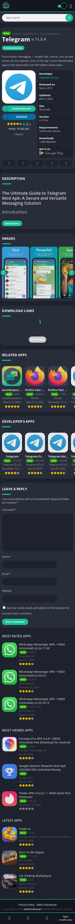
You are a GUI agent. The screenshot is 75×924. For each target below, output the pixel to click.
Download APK (16, 109)
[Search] (37, 18)
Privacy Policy (26, 904)
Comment (9, 509)
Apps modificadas (65, 918)
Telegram (52, 163)
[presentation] (37, 326)
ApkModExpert (33, 909)
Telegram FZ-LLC (49, 77)
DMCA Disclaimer (47, 904)
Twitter (23, 163)
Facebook (9, 163)
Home (16, 33)
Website (7, 591)
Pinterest (38, 163)
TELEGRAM (14, 117)
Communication (49, 33)
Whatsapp (66, 163)
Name (6, 556)
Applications (30, 33)
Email (6, 574)
